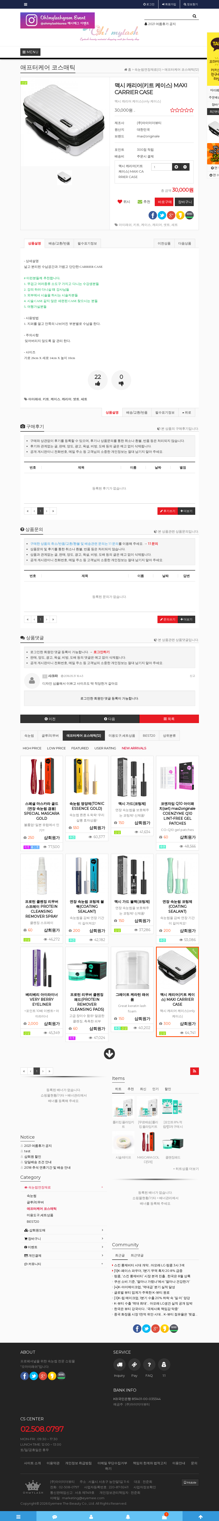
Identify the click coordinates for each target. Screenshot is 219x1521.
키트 (136, 225)
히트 (118, 1089)
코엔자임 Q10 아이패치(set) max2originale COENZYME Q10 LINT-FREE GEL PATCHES (177, 813)
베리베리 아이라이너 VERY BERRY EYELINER (42, 999)
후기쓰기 (167, 511)
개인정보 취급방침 (78, 1463)
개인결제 (32, 1255)
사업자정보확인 (144, 1487)
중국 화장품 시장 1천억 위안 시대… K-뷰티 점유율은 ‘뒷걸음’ (155, 1314)
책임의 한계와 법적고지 (150, 1463)
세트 (174, 225)
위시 (124, 201)
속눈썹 (29, 735)
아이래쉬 (125, 225)
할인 (168, 1089)
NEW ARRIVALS (134, 748)
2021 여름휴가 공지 (36, 1146)
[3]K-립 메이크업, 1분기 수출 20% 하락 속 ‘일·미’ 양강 (151, 1298)
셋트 (166, 225)
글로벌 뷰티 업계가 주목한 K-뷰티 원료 (141, 1292)
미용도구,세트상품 (122, 735)
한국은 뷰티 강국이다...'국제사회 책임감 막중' (145, 1309)
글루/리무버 (50, 735)
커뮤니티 (32, 1264)
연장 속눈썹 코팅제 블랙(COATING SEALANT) (87, 906)
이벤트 (30, 1247)
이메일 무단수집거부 (112, 1463)
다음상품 (184, 243)
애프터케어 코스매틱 (42, 1209)
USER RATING (105, 748)
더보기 (186, 511)
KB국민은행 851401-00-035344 (137, 1399)
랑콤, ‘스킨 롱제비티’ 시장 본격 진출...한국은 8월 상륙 (151, 1276)
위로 (186, 412)
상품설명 (34, 243)
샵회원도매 (34, 1230)
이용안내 (178, 1463)
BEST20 (149, 735)
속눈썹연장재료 (37, 1187)
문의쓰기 (167, 619)
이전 (50, 719)
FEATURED (80, 748)
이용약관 (53, 1463)
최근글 (120, 1255)
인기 (155, 1089)
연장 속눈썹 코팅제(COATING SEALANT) (177, 906)
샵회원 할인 (30, 1156)
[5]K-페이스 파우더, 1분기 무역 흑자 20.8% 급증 (147, 1271)
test (25, 1151)
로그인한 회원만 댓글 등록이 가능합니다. (109, 698)
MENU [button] (30, 52)
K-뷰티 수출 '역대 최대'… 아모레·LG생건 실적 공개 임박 (152, 1303)
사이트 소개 (32, 1463)
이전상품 (164, 243)
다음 (109, 719)
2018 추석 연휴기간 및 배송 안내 (45, 1167)
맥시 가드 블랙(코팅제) (132, 901)
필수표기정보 (87, 243)
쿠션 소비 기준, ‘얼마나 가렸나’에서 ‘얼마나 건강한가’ (151, 1281)
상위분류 (169, 735)
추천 (144, 201)
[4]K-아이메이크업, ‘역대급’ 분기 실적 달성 (143, 1287)
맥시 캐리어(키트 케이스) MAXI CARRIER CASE (177, 999)
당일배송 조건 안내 (36, 1162)
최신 (143, 1089)
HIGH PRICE (32, 748)
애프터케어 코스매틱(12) (83, 735)
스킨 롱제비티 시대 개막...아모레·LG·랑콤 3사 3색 (148, 1265)
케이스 (146, 225)
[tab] (64, 1187)
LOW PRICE (56, 748)
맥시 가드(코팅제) (132, 803)
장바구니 (32, 1239)
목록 (169, 719)
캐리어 (157, 225)
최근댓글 (137, 1255)
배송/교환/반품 (59, 243)
